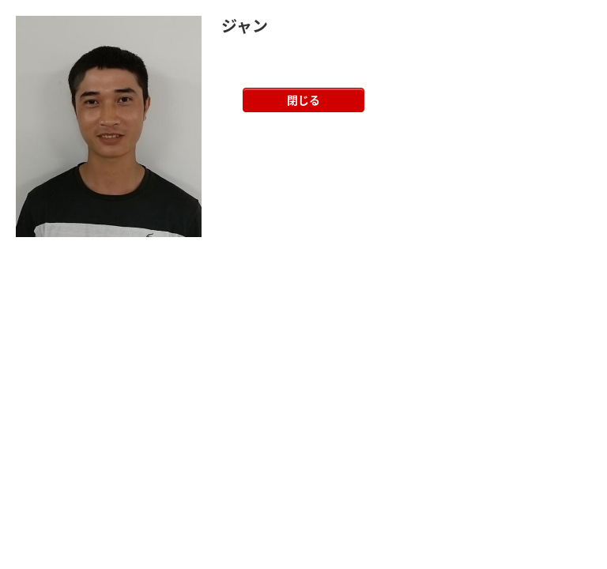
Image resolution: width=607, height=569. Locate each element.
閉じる (303, 99)
